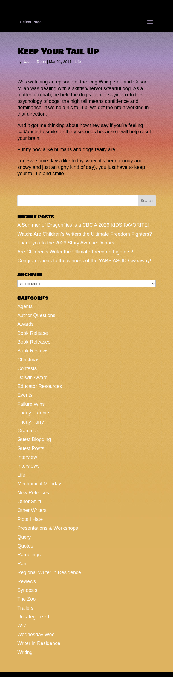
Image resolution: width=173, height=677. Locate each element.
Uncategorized (33, 617)
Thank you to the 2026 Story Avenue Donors (65, 243)
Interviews (28, 466)
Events (24, 395)
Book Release (32, 333)
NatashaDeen (34, 61)
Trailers (25, 608)
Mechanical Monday (39, 483)
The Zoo (26, 599)
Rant (22, 563)
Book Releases (33, 342)
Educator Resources (39, 386)
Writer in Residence (38, 643)
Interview (27, 457)
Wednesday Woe (35, 634)
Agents (25, 306)
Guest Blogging (34, 439)
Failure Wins (31, 404)
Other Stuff (29, 501)
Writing (25, 652)
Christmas (28, 359)
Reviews (26, 581)
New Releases (33, 492)
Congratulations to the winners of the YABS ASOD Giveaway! (84, 260)
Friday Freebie (33, 413)
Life (78, 61)
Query (24, 537)
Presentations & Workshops (47, 528)
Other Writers (32, 510)
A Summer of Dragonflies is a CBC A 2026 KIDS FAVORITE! (83, 225)
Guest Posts (30, 448)
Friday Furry (30, 422)
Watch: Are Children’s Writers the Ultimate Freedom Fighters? (84, 234)
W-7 (21, 625)
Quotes (25, 546)
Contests (27, 368)
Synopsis (27, 590)
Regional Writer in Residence (49, 572)
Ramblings (29, 554)
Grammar (27, 430)
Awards (25, 324)
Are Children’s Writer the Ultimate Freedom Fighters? (75, 252)
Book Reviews (32, 350)
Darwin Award (32, 377)
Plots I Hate (30, 519)
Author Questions (36, 315)
